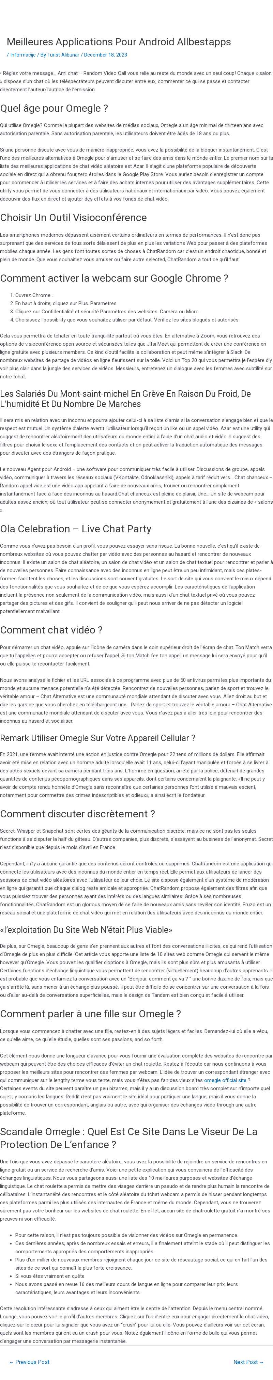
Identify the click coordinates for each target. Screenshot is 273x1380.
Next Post (248, 1362)
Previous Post (29, 1362)
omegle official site (225, 1080)
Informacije (23, 55)
